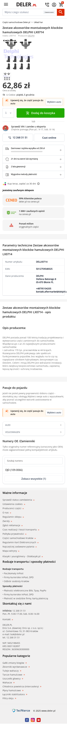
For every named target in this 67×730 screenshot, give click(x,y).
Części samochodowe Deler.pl (16, 22)
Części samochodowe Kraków (19, 538)
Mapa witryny (11, 550)
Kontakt (8, 619)
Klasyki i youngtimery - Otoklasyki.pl (23, 556)
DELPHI (31, 35)
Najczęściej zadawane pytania (20, 546)
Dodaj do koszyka (40, 113)
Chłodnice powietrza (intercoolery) (22, 686)
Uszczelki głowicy (13, 678)
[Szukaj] (60, 12)
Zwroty (7, 521)
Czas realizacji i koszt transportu (21, 529)
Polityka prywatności (14, 533)
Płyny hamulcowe (13, 690)
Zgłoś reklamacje (13, 525)
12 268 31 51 (19, 610)
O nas (7, 512)
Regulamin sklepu (13, 516)
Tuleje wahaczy (12, 670)
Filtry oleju (9, 698)
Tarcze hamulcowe (14, 674)
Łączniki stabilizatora (15, 694)
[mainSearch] (23, 12)
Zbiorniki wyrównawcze (16, 666)
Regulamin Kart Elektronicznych (21, 542)
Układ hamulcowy (42, 22)
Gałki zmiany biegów (15, 662)
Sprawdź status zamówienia (18, 499)
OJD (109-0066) (14, 470)
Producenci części (13, 508)
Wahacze (9, 682)
